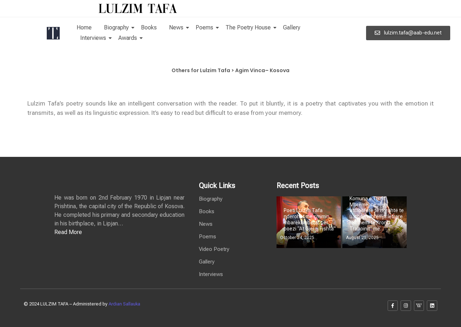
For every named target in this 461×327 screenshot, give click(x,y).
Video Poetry (214, 249)
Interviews (94, 37)
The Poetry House (249, 27)
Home (84, 27)
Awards (129, 37)
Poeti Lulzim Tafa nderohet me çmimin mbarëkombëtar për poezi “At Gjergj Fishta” (310, 219)
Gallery (291, 27)
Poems (206, 27)
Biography (117, 27)
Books (149, 27)
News (177, 27)
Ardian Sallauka (124, 304)
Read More (68, 232)
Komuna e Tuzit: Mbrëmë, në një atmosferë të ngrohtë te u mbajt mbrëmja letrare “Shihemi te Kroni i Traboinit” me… (377, 214)
